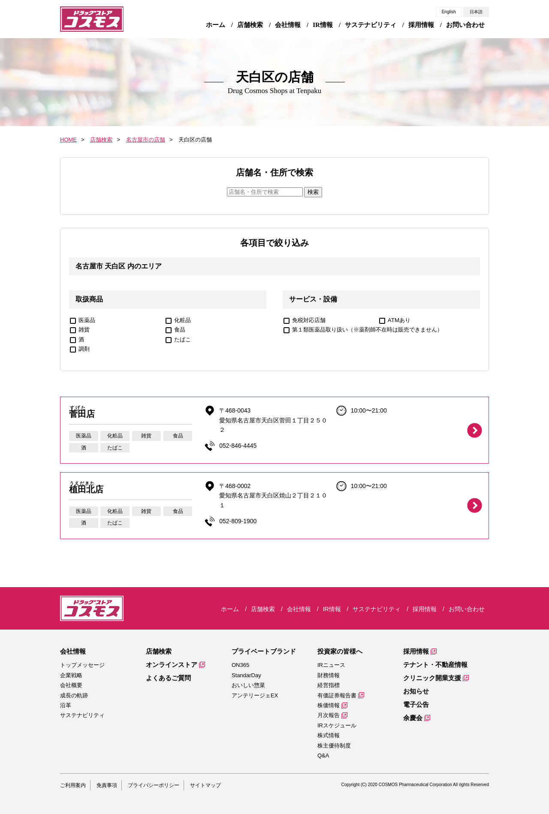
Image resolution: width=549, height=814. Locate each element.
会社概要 (71, 685)
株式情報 (328, 735)
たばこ (182, 339)
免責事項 (107, 785)
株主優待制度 (334, 745)
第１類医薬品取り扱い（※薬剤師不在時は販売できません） (367, 329)
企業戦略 (71, 675)
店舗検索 (101, 139)
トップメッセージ (82, 665)
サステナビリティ (82, 715)
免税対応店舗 (309, 320)
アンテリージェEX (255, 695)
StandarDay (246, 675)
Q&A (323, 755)
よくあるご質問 (168, 677)
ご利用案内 (73, 785)
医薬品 (86, 320)
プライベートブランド (264, 651)
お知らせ (416, 691)
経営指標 (328, 685)
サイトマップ (205, 785)
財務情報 (328, 675)
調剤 (84, 349)
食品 (179, 329)
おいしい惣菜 (248, 685)
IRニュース (331, 665)
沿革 (65, 705)
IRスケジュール (336, 725)
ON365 (240, 665)
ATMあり (399, 320)
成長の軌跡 (74, 695)
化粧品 (182, 320)
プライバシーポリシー (153, 785)
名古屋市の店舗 (145, 139)
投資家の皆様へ (339, 651)
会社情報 (73, 651)
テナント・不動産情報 (435, 664)
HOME (68, 139)
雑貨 (84, 329)
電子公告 (416, 704)
